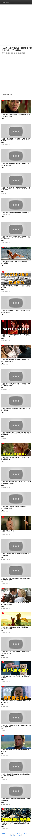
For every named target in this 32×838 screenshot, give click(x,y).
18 (12, 835)
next (20, 835)
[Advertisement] (16, 73)
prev (3, 833)
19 (15, 835)
